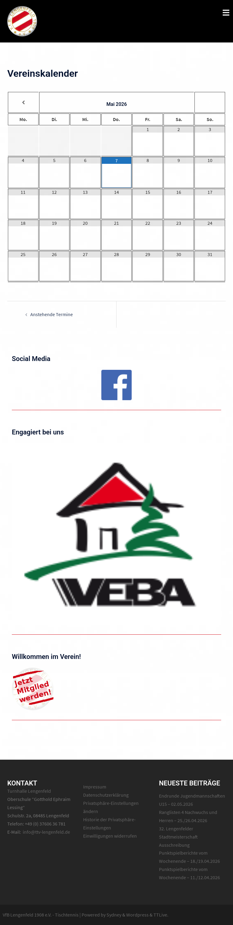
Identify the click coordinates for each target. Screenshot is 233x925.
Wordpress (137, 915)
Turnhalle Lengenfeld (29, 791)
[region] (116, 385)
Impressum (94, 787)
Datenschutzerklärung (106, 795)
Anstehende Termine (51, 314)
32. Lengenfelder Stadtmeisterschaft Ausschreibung (178, 836)
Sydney (113, 915)
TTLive (160, 915)
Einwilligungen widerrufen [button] (110, 836)
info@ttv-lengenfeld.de (46, 832)
